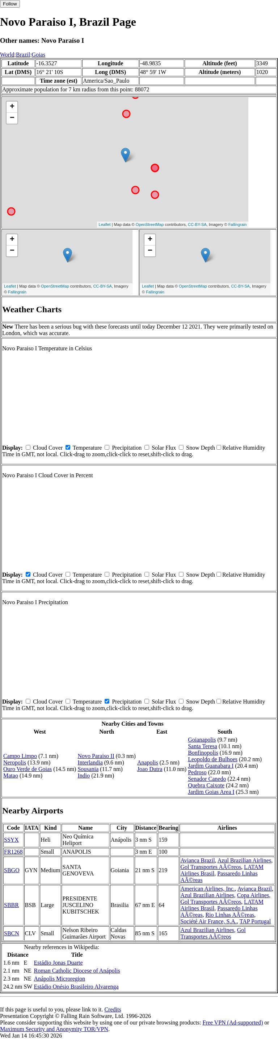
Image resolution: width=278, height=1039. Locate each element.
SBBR (11, 905)
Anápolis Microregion (59, 979)
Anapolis (147, 762)
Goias (38, 54)
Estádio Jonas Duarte (58, 963)
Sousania (87, 769)
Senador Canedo (207, 779)
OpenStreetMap (150, 224)
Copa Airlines (253, 895)
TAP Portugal (255, 921)
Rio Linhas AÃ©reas (229, 915)
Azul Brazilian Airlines (244, 860)
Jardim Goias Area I (211, 792)
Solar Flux (164, 448)
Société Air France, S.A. (208, 921)
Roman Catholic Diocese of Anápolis (77, 971)
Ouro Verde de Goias (27, 769)
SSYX (11, 840)
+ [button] (12, 107)
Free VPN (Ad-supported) (232, 1022)
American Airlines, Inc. (207, 889)
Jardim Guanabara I (210, 766)
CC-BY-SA (197, 224)
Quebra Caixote (206, 785)
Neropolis (14, 762)
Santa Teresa (202, 746)
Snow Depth (200, 448)
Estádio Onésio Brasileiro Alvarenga (76, 987)
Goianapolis (202, 740)
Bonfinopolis (203, 753)
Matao (10, 775)
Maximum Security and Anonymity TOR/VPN (54, 1029)
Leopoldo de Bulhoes (212, 759)
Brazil (23, 54)
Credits (112, 1009)
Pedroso (197, 772)
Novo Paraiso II (95, 756)
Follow (10, 4)
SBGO (12, 870)
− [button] (12, 118)
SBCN (11, 933)
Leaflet (105, 224)
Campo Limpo (20, 756)
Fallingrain (237, 224)
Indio (83, 775)
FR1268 (13, 852)
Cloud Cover (48, 448)
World (7, 54)
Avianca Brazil (197, 860)
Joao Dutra (150, 769)
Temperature (87, 448)
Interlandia (89, 762)
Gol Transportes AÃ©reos (210, 867)
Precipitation (127, 448)
